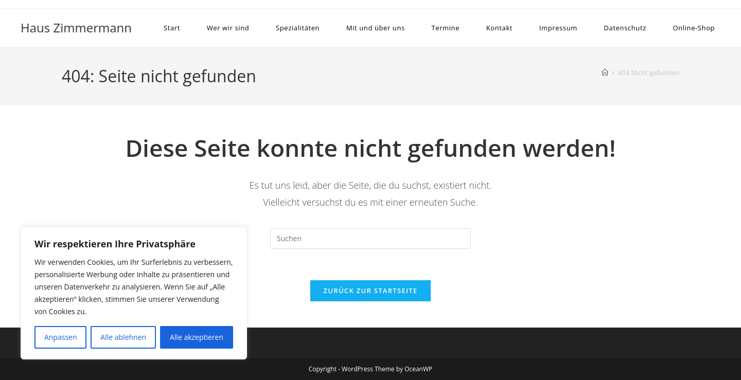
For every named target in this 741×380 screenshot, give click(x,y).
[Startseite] (605, 72)
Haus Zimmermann (76, 27)
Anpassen (60, 337)
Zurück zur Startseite (371, 290)
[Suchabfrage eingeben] (370, 238)
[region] (134, 293)
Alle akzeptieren (196, 337)
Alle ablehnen (123, 337)
